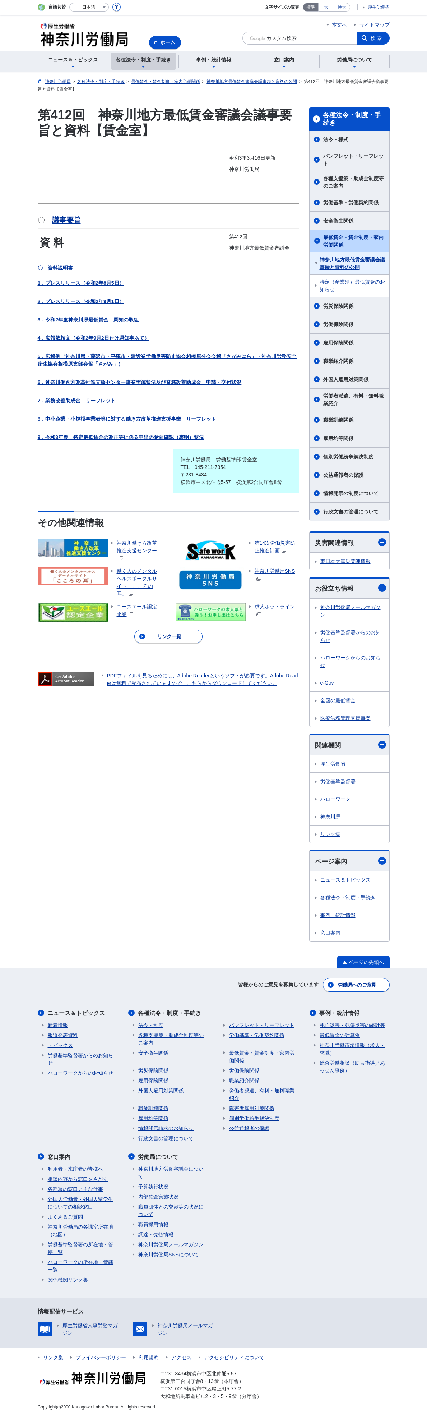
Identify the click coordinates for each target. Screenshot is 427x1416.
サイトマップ (374, 24)
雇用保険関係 (338, 343)
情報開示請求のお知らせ (166, 1128)
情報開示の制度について (351, 493)
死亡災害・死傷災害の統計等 (352, 1025)
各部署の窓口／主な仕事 (75, 1189)
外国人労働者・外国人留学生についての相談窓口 (80, 1202)
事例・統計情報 (338, 915)
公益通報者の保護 (343, 475)
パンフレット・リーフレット (353, 159)
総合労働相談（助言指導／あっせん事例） (352, 1066)
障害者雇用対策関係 (251, 1108)
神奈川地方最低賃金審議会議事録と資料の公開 (352, 263)
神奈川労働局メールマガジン (350, 611)
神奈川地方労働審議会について (171, 1172)
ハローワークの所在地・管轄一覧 (80, 1265)
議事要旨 (66, 220)
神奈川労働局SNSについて (168, 1254)
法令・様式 (335, 139)
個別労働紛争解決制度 (348, 457)
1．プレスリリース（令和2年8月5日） (81, 283)
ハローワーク (335, 799)
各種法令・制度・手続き (352, 119)
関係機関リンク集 (68, 1279)
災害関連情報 (350, 542)
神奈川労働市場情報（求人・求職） (352, 1049)
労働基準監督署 (338, 781)
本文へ (339, 24)
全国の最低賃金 (338, 700)
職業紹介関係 (338, 361)
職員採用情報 (153, 1224)
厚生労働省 (379, 7)
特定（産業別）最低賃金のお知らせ (352, 285)
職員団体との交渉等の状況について (171, 1210)
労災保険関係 (338, 306)
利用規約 (149, 1357)
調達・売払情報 (155, 1234)
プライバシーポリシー (101, 1357)
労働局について (158, 1157)
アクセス (181, 1357)
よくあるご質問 (65, 1216)
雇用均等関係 (338, 438)
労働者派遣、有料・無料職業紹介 (353, 399)
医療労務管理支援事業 (345, 718)
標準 (310, 7)
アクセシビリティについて (234, 1357)
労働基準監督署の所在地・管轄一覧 (80, 1248)
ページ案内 (350, 861)
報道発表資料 (63, 1035)
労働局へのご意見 (357, 985)
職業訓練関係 (338, 420)
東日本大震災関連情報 (345, 561)
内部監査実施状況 (158, 1196)
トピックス (60, 1045)
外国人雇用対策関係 (345, 379)
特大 (342, 7)
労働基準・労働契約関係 (351, 202)
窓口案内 (330, 933)
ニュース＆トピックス (345, 880)
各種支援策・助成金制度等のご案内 (353, 182)
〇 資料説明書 (55, 268)
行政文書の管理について (351, 512)
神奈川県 (330, 816)
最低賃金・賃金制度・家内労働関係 (353, 241)
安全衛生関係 (338, 221)
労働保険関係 (338, 324)
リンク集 (330, 834)
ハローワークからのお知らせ (350, 661)
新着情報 (58, 1025)
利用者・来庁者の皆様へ (75, 1168)
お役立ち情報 (350, 588)
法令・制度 (150, 1025)
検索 (377, 38)
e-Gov (327, 683)
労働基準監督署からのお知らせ (350, 636)
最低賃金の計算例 (340, 1035)
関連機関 (350, 745)
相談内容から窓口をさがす (78, 1179)
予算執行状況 (153, 1186)
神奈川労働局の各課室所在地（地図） (80, 1230)
